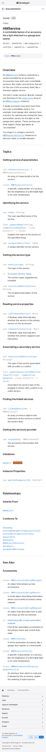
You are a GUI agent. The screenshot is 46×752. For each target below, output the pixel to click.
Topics (7, 151)
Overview (9, 70)
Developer (11, 690)
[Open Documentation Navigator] (3, 9)
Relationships (12, 493)
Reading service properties (18, 304)
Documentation (13, 9)
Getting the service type (16, 254)
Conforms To (10, 518)
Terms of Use (6, 746)
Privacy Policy (18, 746)
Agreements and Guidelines (11, 749)
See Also (8, 562)
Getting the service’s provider (19, 429)
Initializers (9, 454)
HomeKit (6, 18)
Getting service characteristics (20, 159)
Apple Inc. (18, 743)
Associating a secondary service (21, 346)
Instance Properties (14, 471)
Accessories (10, 570)
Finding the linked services (18, 399)
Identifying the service (15, 202)
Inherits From (10, 501)
